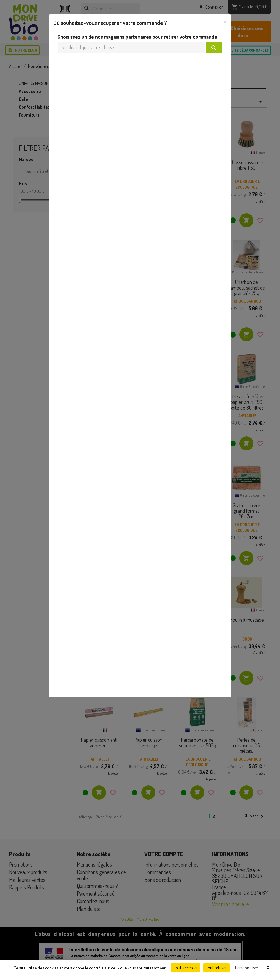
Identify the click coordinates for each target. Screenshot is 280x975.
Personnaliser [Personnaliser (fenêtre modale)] (246, 967)
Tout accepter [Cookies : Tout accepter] (186, 967)
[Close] (225, 21)
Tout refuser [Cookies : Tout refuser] (216, 967)
